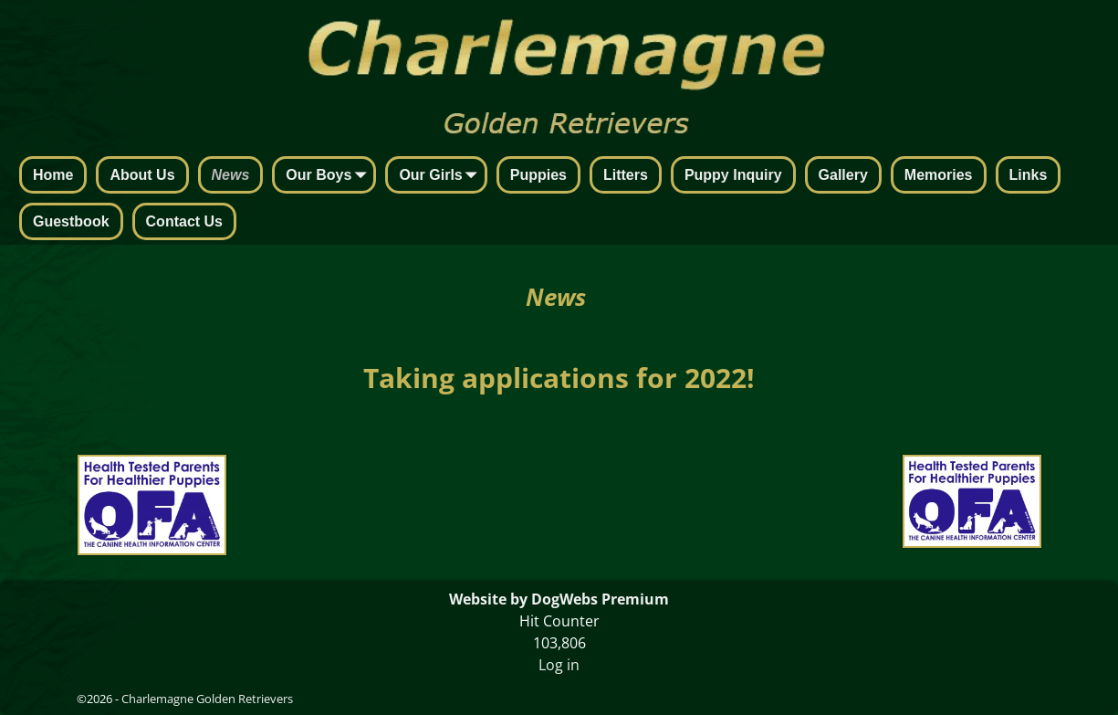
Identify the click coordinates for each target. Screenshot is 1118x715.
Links (1028, 175)
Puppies (538, 175)
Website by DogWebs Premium (559, 599)
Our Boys (329, 176)
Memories (938, 175)
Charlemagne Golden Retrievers (207, 698)
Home (53, 175)
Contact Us (184, 221)
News (231, 175)
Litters (625, 175)
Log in (559, 665)
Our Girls (441, 176)
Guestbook (71, 221)
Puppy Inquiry (733, 175)
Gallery (843, 175)
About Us (142, 175)
